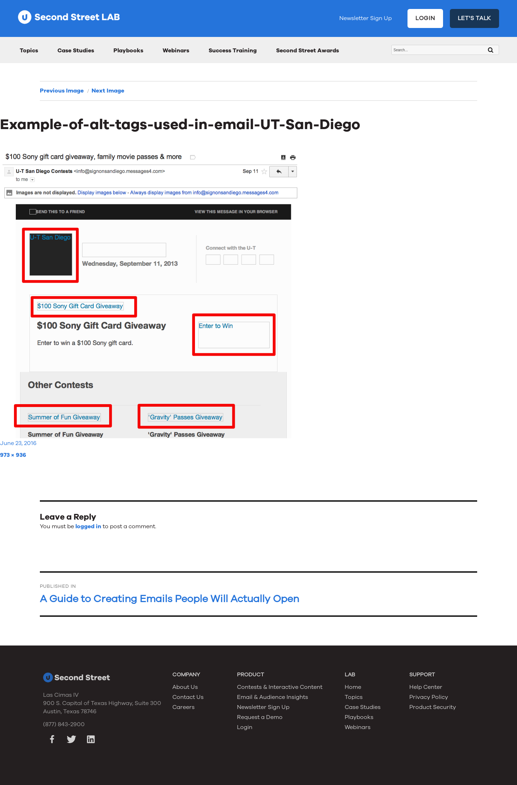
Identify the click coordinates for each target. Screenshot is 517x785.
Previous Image (62, 91)
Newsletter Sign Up (365, 18)
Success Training (233, 51)
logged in (88, 526)
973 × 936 (13, 455)
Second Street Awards (307, 51)
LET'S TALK (475, 18)
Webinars (176, 51)
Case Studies (75, 51)
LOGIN (425, 18)
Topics (29, 51)
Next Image (108, 91)
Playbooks (128, 51)
